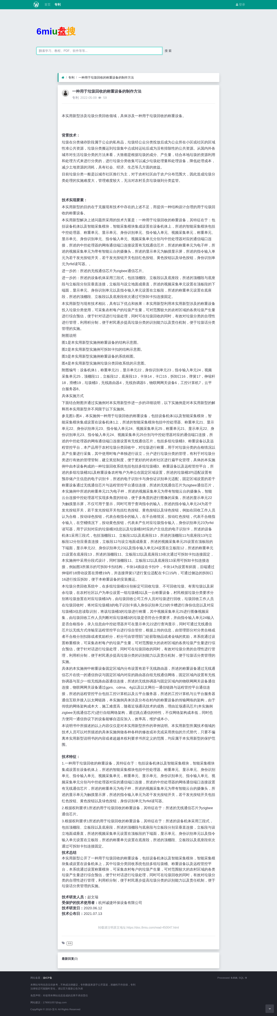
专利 (57, 4)
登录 (240, 4)
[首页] (63, 77)
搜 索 (168, 50)
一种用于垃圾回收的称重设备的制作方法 (106, 77)
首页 (46, 4)
